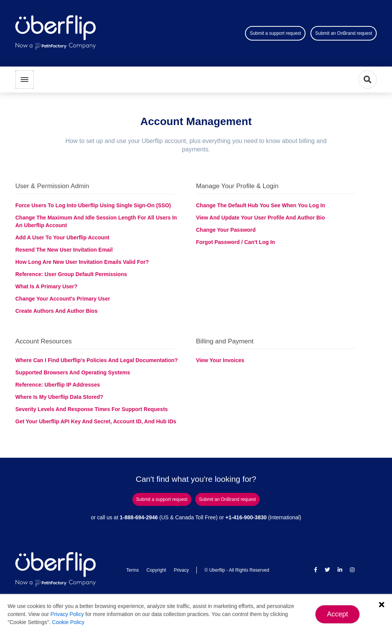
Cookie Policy (68, 622)
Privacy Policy (67, 614)
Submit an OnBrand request (343, 33)
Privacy (181, 570)
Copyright (156, 570)
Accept (337, 614)
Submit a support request (275, 33)
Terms (132, 570)
